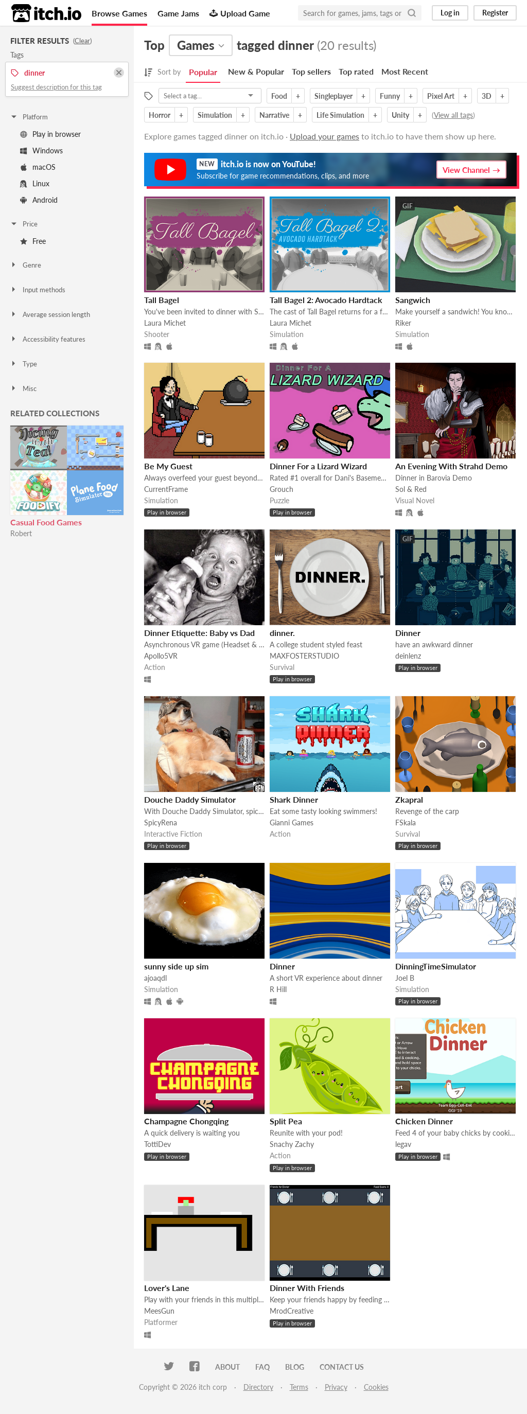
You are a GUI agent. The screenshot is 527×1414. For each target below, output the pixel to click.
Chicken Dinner (424, 1121)
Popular (203, 72)
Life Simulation (340, 115)
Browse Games (119, 13)
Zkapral (409, 799)
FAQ (262, 1367)
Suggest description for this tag (56, 87)
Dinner (407, 633)
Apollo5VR (161, 655)
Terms (299, 1387)
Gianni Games (291, 822)
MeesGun (159, 1310)
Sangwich (412, 300)
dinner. (282, 633)
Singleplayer (333, 96)
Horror (159, 115)
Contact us (342, 1367)
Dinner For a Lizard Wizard (318, 466)
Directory (258, 1387)
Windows (41, 150)
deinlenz (408, 655)
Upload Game (239, 13)
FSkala (405, 822)
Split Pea (286, 1121)
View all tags (453, 115)
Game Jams (178, 13)
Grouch (281, 489)
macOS (38, 167)
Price (24, 224)
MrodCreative (291, 1310)
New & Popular (256, 71)
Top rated (356, 71)
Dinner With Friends (307, 1288)
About (227, 1367)
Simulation (215, 115)
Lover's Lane (166, 1288)
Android (39, 200)
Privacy (336, 1387)
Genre (25, 265)
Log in (450, 12)
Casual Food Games (46, 522)
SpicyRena (160, 822)
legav (403, 1144)
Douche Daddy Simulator (190, 799)
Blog (294, 1367)
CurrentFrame (166, 489)
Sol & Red (411, 489)
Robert (21, 533)
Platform (29, 117)
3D (486, 96)
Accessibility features (47, 339)
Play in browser (50, 134)
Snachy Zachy (292, 1144)
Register (495, 12)
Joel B (404, 978)
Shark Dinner (294, 799)
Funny (390, 96)
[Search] (411, 13)
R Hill (278, 989)
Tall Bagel (161, 300)
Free (33, 241)
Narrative (274, 115)
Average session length (50, 314)
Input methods (37, 290)
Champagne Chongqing (186, 1121)
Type (23, 364)
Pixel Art (440, 96)
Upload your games (324, 136)
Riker (403, 323)
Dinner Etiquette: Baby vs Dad (199, 633)
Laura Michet (165, 323)
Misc (23, 388)
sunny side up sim (176, 966)
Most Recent (404, 71)
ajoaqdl (155, 978)
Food (279, 96)
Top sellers (311, 71)
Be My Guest (168, 466)
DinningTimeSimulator (435, 966)
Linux (34, 183)
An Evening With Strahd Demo (451, 466)
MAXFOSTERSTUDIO (304, 655)
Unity (400, 115)
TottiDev (157, 1144)
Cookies (376, 1387)
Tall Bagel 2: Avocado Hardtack (326, 300)
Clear (82, 41)
